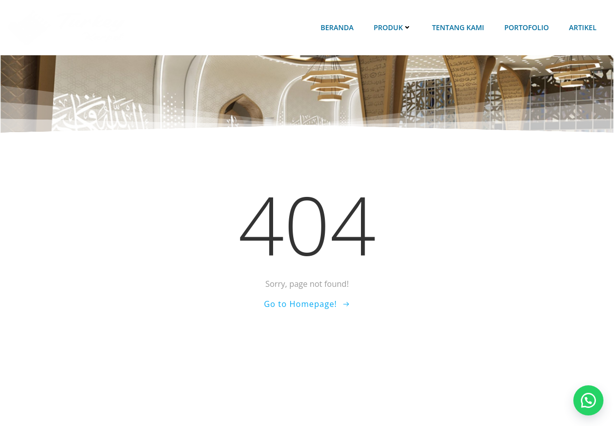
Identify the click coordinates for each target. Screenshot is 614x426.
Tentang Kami (458, 27)
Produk (393, 27)
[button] (588, 400)
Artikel (582, 27)
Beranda (336, 27)
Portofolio (526, 27)
